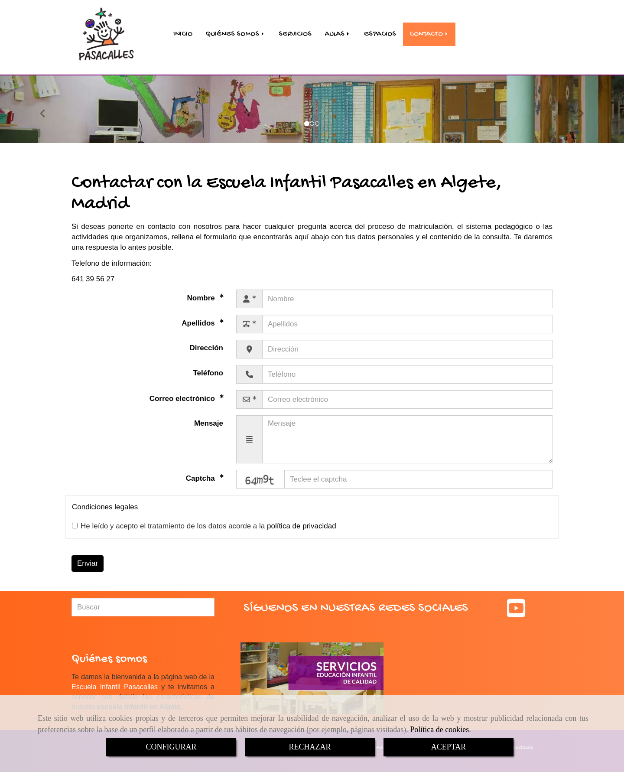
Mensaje (208, 417)
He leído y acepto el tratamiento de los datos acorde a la (204, 520)
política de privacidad (301, 520)
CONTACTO (429, 30)
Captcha (201, 472)
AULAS (338, 30)
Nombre (202, 292)
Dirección (206, 342)
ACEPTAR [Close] (448, 747)
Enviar (87, 557)
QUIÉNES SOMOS (235, 30)
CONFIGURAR (171, 747)
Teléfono (208, 367)
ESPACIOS (380, 30)
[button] (47, 103)
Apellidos (199, 317)
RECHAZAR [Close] (310, 747)
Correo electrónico (183, 392)
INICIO (182, 30)
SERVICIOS (295, 30)
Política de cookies (439, 729)
